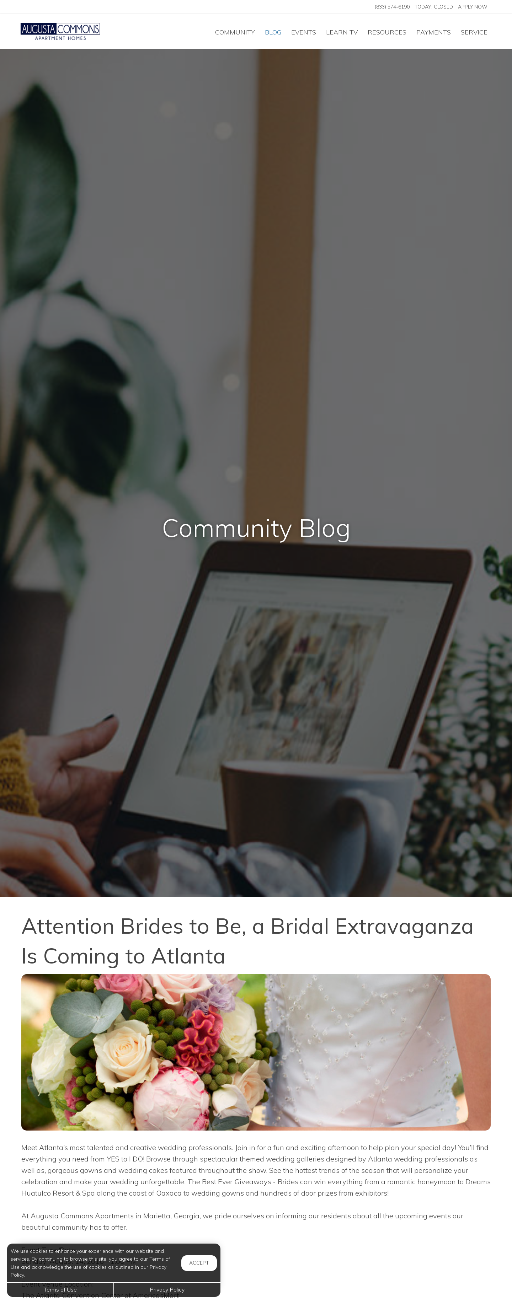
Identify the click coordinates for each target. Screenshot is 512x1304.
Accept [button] (199, 1263)
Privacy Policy (167, 1289)
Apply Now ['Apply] (472, 7)
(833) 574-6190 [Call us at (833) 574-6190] (392, 7)
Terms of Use (60, 1289)
